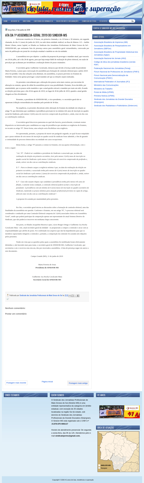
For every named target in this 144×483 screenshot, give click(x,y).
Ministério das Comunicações (106, 85)
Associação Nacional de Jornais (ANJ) (110, 58)
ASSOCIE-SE (15, 21)
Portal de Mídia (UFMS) (104, 92)
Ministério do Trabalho (103, 89)
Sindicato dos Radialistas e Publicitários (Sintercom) (115, 105)
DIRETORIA (26, 21)
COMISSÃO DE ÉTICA (89, 21)
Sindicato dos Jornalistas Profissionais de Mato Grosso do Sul (41, 295)
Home (6, 21)
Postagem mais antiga (78, 383)
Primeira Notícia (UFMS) (104, 96)
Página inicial (47, 382)
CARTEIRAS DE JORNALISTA (43, 21)
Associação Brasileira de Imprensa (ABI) (111, 42)
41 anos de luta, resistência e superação (62, 8)
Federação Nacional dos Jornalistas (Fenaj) (112, 68)
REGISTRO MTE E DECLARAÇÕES (67, 21)
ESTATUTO (103, 21)
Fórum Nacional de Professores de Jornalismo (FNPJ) (116, 72)
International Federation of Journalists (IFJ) (112, 82)
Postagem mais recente (16, 383)
